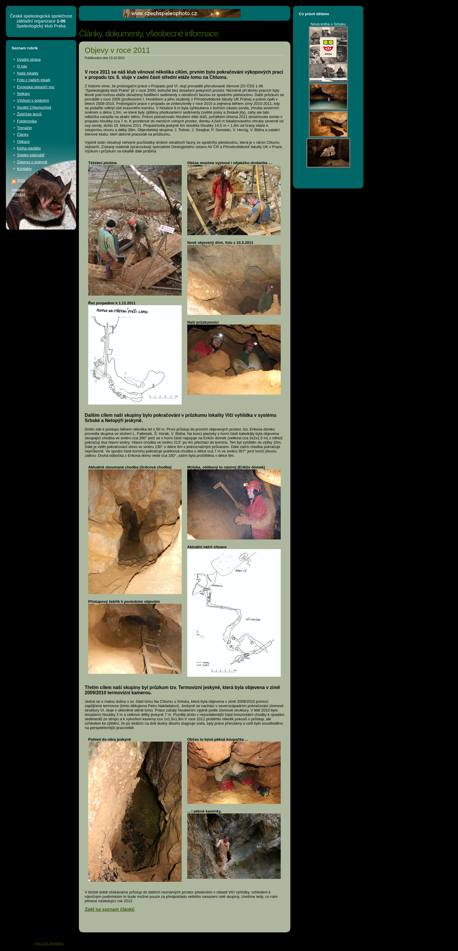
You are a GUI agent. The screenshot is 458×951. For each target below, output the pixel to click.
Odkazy (23, 141)
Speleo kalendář (30, 155)
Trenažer (24, 128)
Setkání (23, 93)
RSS (18, 180)
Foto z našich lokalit (33, 80)
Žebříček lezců (29, 114)
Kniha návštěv (29, 148)
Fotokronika (27, 121)
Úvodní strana (29, 59)
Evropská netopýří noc (36, 87)
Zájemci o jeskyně (32, 162)
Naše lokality (28, 73)
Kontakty (24, 168)
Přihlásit (18, 194)
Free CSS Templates (49, 943)
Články (23, 134)
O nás (22, 66)
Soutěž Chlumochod (34, 107)
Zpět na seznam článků (110, 909)
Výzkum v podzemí (33, 100)
